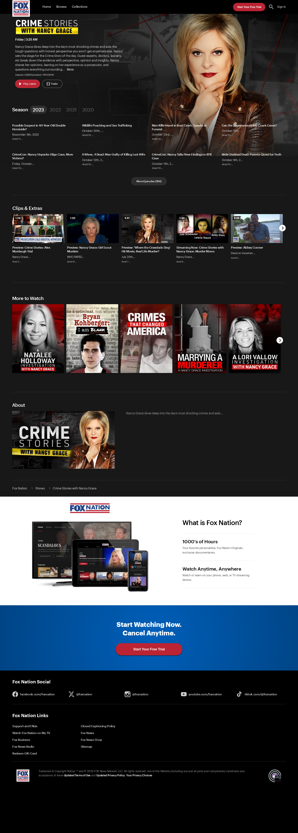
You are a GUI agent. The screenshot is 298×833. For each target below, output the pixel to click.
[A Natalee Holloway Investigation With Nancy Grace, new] (38, 375)
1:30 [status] (182, 218)
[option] (39, 244)
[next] (282, 228)
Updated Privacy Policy (110, 779)
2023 (38, 109)
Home (46, 6)
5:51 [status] (127, 218)
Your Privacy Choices (139, 779)
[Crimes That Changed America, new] (146, 375)
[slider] (149, 244)
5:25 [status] (236, 218)
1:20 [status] (72, 218)
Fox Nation (19, 492)
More (70, 69)
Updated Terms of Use (77, 779)
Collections (79, 6)
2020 (88, 109)
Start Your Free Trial (249, 7)
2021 (71, 109)
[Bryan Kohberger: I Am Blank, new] (92, 375)
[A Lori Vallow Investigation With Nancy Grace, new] (255, 375)
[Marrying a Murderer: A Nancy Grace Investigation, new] (201, 375)
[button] (271, 7)
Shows (40, 492)
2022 (55, 109)
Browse (61, 6)
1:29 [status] (18, 218)
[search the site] (271, 7)
